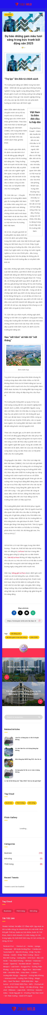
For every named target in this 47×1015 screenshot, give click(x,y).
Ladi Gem (15, 966)
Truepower (7, 949)
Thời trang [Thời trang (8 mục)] (20, 803)
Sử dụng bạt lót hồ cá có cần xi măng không (27, 771)
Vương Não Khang (36, 975)
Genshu (36, 964)
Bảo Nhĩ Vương (9, 958)
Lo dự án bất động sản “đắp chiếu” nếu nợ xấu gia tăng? (22, 781)
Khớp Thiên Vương (25, 955)
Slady (22, 987)
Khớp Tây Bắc (34, 952)
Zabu (5, 993)
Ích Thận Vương (11, 996)
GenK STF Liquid (25, 996)
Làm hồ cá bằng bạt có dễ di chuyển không (27, 738)
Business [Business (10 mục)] (9, 803)
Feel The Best (14, 981)
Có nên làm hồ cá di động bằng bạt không (26, 749)
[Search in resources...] (23, 717)
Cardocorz (36, 949)
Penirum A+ (21, 946)
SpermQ (13, 964)
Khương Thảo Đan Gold (33, 993)
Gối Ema (30, 990)
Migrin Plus (27, 969)
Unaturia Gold (10, 978)
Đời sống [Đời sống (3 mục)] (32, 803)
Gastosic (37, 961)
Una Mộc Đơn (13, 972)
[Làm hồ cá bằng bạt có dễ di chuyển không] (8, 741)
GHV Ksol (31, 958)
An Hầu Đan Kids (11, 987)
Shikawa (12, 990)
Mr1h (31, 984)
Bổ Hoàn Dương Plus (22, 949)
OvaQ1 (6, 964)
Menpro (6, 966)
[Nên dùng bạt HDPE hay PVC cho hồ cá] (8, 762)
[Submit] (39, 717)
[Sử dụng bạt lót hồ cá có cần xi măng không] (8, 773)
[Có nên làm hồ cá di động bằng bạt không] (8, 752)
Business (8, 15)
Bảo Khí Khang (22, 952)
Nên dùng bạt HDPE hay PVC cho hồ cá (28, 759)
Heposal (23, 975)
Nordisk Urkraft (25, 964)
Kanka (30, 946)
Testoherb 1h (8, 952)
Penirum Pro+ (8, 946)
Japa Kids (21, 990)
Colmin (34, 972)
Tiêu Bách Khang (16, 961)
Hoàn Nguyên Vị (15, 993)
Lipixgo (37, 946)
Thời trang (8, 864)
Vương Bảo (21, 958)
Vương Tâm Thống (25, 978)
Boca (37, 955)
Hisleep (6, 955)
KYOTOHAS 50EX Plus (18, 984)
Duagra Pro (25, 966)
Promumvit (39, 984)
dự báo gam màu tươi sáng (17, 637)
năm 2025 (34, 637)
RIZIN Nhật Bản (27, 981)
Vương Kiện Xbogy (10, 975)
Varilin (13, 955)
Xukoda (39, 990)
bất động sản (15, 634)
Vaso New (25, 972)
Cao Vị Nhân (15, 969)
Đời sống (8, 858)
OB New (28, 961)
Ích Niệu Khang (32, 987)
